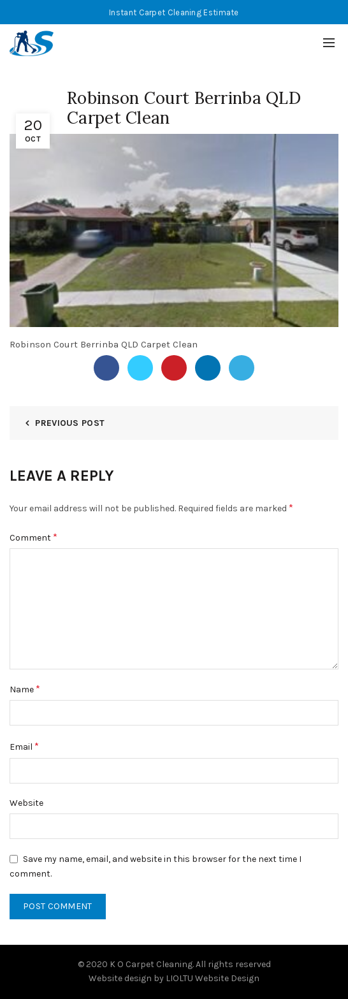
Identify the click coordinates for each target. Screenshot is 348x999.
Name (25, 689)
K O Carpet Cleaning (151, 964)
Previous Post (70, 423)
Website (26, 803)
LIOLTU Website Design (212, 978)
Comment (33, 537)
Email (24, 746)
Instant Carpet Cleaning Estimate (174, 12)
